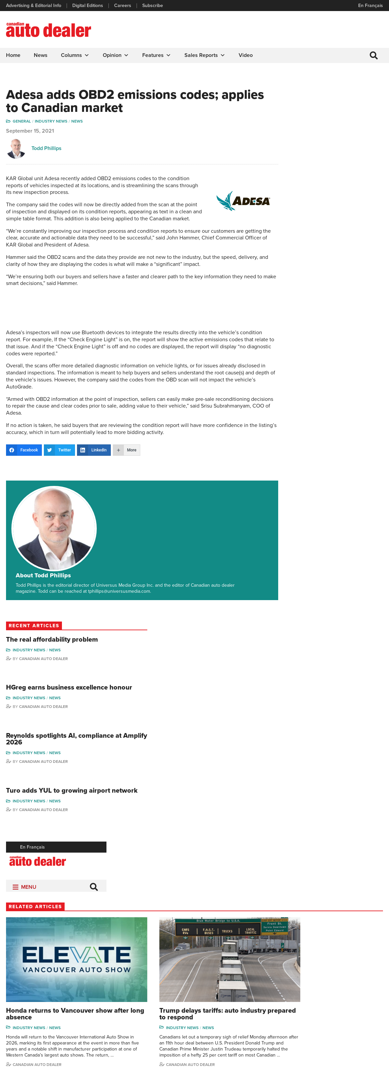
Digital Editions (88, 5)
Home (14, 55)
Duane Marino (357, 977)
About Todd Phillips (84, 498)
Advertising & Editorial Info (34, 5)
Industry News (51, 124)
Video (246, 55)
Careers (123, 5)
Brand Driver (259, 966)
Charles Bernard (315, 977)
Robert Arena (312, 966)
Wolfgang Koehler (361, 956)
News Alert (212, 987)
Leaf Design (369, 1059)
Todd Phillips (47, 150)
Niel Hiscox (310, 1027)
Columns (76, 55)
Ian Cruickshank (315, 997)
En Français (370, 5)
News (41, 55)
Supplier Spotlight (264, 977)
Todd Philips (355, 987)
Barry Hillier (311, 1017)
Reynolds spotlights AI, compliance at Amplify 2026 (334, 227)
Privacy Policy (21, 1059)
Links (109, 977)
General (22, 124)
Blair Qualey (355, 997)
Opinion (116, 55)
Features (157, 55)
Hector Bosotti (313, 987)
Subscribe (153, 5)
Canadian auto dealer (135, 715)
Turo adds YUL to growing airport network (339, 287)
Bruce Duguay (313, 1007)
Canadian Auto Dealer (336, 134)
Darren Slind (356, 1017)
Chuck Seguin (357, 1007)
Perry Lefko (26, 886)
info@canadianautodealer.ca (43, 959)
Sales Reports (205, 55)
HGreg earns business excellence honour (333, 168)
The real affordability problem (331, 111)
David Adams (312, 956)
